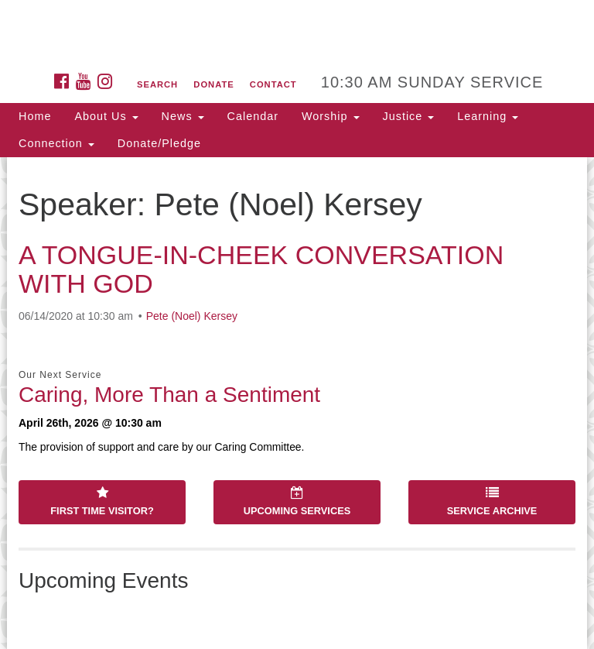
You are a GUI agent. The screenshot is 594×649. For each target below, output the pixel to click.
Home (35, 116)
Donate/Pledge (159, 143)
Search (157, 84)
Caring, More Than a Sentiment (169, 395)
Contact (273, 84)
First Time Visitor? (101, 501)
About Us (106, 116)
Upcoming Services (297, 501)
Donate (213, 84)
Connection (56, 143)
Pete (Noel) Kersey (191, 316)
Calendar (252, 116)
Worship (331, 116)
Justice (409, 116)
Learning (487, 116)
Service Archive (492, 501)
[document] (297, 403)
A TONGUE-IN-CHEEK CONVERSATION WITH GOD (261, 269)
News (183, 116)
